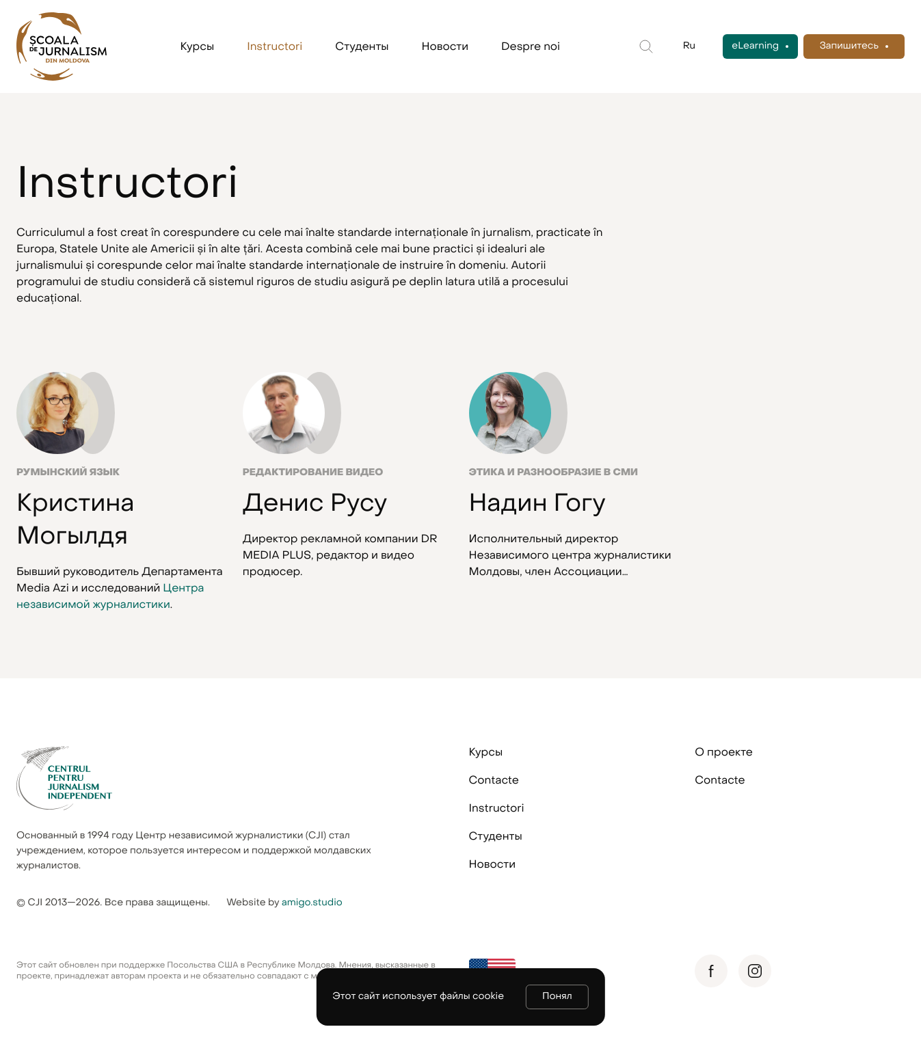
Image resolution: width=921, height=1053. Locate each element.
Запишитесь (849, 46)
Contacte (494, 780)
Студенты (361, 46)
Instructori (274, 46)
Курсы (198, 46)
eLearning (755, 46)
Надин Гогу (537, 503)
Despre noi (530, 46)
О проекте (724, 752)
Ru (689, 46)
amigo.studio (312, 903)
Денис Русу (315, 503)
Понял (557, 996)
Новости (444, 46)
